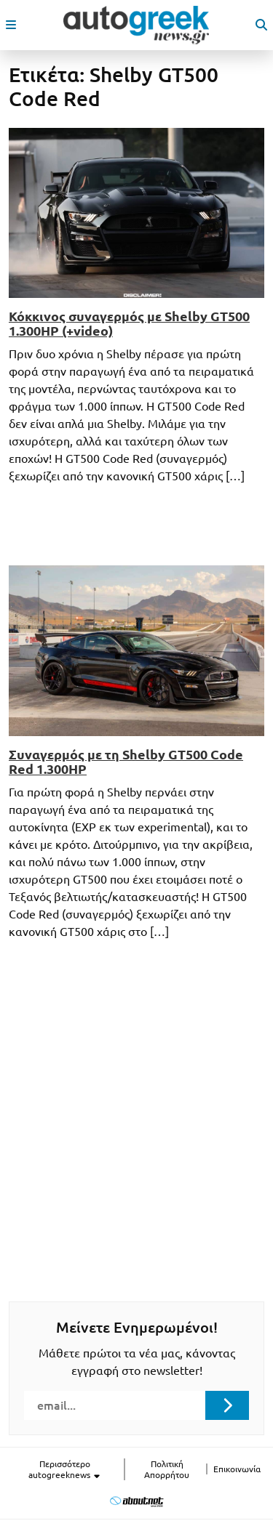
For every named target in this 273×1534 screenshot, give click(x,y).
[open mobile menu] (11, 24)
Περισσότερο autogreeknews (64, 1469)
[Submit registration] (227, 1405)
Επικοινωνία (237, 1469)
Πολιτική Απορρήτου (166, 1469)
